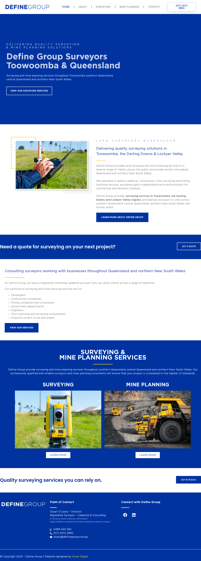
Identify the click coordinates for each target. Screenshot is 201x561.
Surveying (103, 7)
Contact (154, 7)
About (83, 7)
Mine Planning (129, 7)
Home (66, 7)
